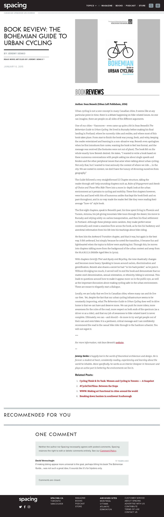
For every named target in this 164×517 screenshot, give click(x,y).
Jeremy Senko (16, 53)
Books (119, 5)
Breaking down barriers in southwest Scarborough (106, 396)
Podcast (131, 5)
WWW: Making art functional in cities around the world (109, 391)
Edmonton (106, 509)
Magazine (107, 5)
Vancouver (57, 503)
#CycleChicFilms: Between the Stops (99, 385)
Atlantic (105, 506)
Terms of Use (132, 509)
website (120, 342)
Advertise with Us (135, 503)
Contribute (131, 506)
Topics (91, 5)
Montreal (105, 501)
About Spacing (133, 500)
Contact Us (131, 512)
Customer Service (135, 498)
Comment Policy (108, 450)
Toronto (56, 501)
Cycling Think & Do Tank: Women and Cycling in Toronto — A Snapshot (117, 380)
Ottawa (104, 503)
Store (142, 5)
